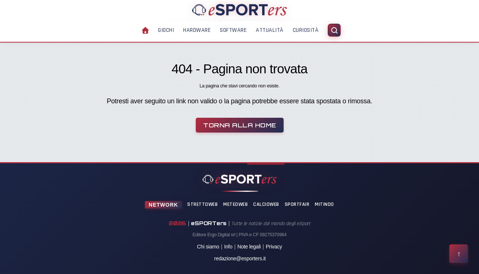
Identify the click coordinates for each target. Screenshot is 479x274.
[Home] (239, 10)
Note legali (249, 247)
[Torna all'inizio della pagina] (458, 253)
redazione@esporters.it (240, 258)
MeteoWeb (235, 204)
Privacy (274, 247)
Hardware (197, 30)
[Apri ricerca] (334, 30)
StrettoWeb (202, 204)
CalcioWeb (266, 204)
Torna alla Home (239, 125)
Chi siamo (208, 247)
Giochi (166, 30)
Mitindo (324, 204)
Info (228, 247)
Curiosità (306, 30)
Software (233, 30)
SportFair (297, 204)
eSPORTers (209, 223)
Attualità (270, 30)
